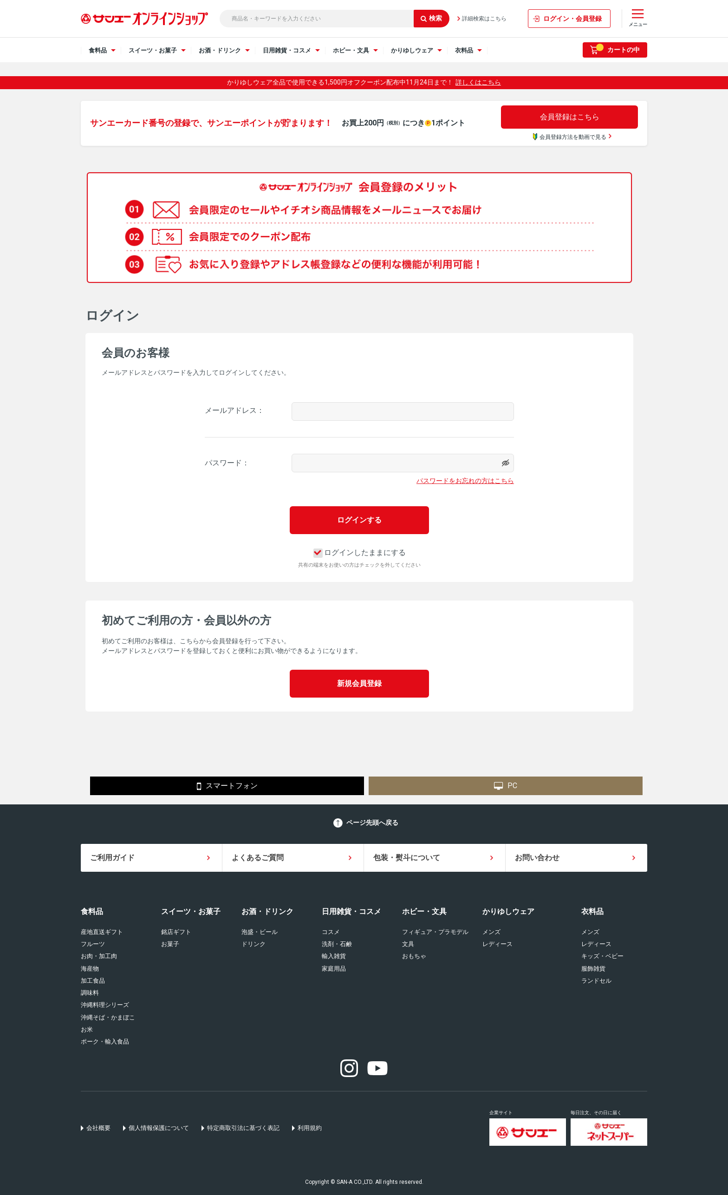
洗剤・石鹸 (337, 943)
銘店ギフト (176, 931)
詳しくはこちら (478, 82)
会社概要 (98, 1127)
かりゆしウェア (508, 911)
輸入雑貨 (334, 956)
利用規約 (310, 1127)
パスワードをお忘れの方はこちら (465, 480)
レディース (497, 943)
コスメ (331, 931)
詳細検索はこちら (484, 18)
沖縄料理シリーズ (105, 1004)
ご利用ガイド (112, 857)
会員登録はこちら (569, 116)
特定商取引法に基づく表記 (243, 1127)
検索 (431, 18)
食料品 (92, 911)
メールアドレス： (234, 410)
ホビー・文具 (424, 911)
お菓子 (170, 943)
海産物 (90, 968)
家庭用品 (334, 968)
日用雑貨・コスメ (351, 911)
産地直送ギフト (102, 931)
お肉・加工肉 (99, 956)
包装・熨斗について (406, 857)
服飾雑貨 (593, 968)
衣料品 (592, 911)
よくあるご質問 (258, 857)
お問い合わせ (537, 857)
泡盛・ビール (259, 931)
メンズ (491, 931)
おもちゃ (414, 956)
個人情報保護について (159, 1127)
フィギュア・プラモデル (435, 931)
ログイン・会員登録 (572, 18)
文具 (408, 943)
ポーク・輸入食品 (105, 1041)
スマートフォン (227, 786)
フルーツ (93, 943)
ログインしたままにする (359, 552)
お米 (87, 1029)
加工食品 (93, 980)
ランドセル (596, 980)
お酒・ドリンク (267, 911)
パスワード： (227, 462)
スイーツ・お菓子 (191, 911)
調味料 (90, 992)
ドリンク (253, 943)
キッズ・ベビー (602, 956)
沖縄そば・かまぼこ (108, 1017)
